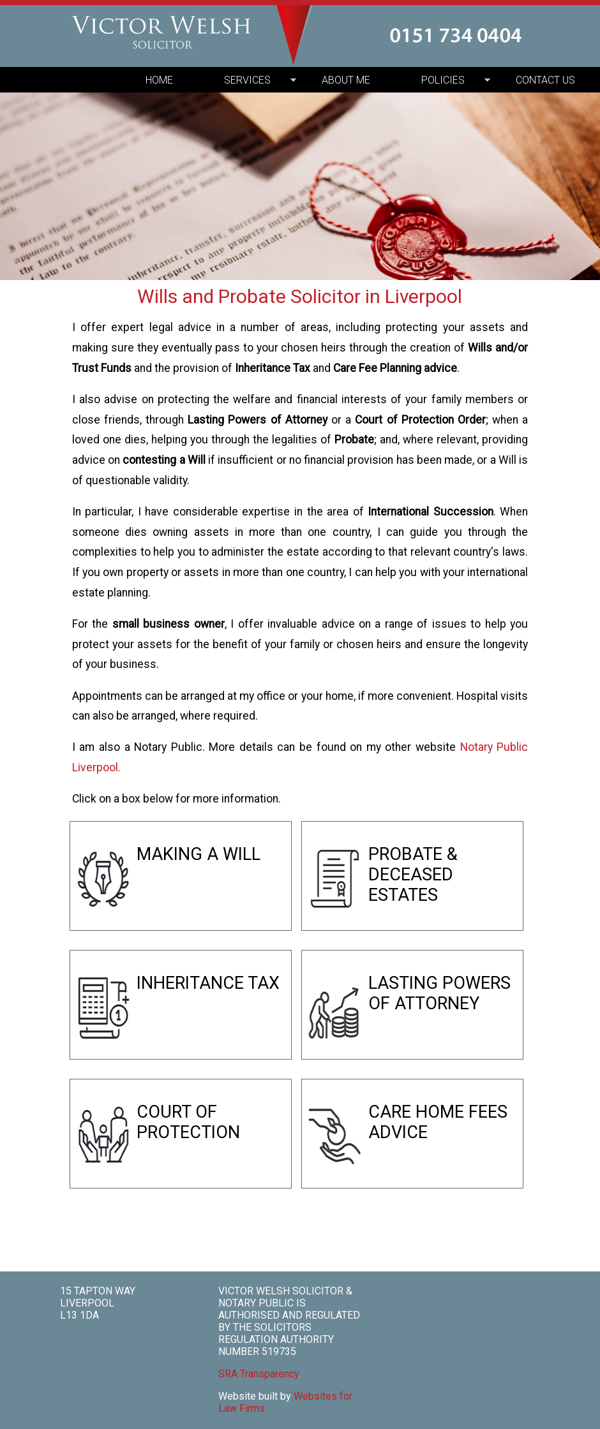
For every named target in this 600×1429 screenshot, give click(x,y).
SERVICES (247, 80)
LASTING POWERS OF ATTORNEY (439, 993)
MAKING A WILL (198, 854)
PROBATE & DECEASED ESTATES (413, 874)
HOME (159, 80)
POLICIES (443, 80)
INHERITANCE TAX (208, 983)
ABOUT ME (346, 80)
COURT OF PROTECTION (188, 1122)
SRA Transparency (258, 1374)
